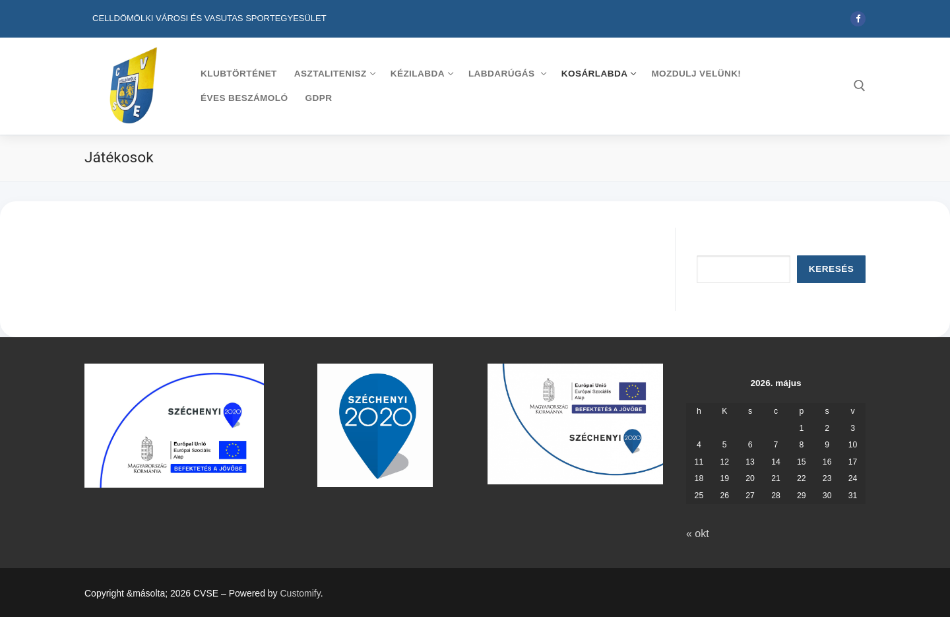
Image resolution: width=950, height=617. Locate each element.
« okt (697, 533)
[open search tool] (860, 86)
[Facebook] (858, 18)
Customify (300, 593)
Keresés (831, 269)
